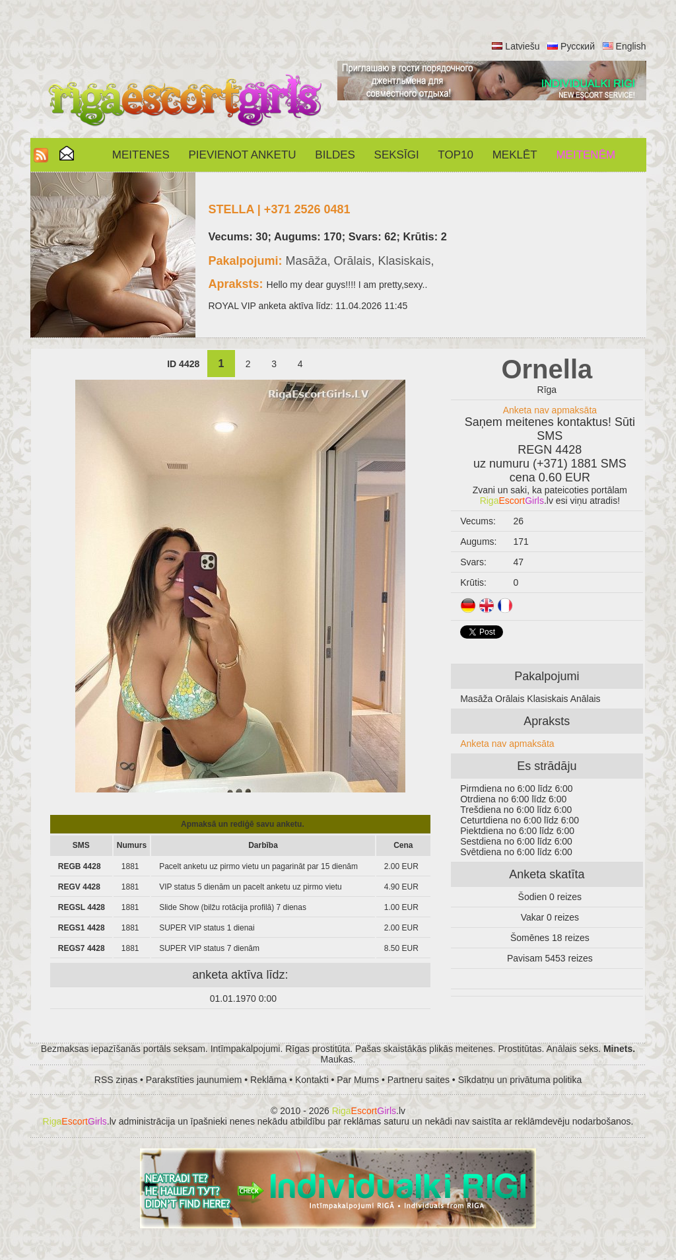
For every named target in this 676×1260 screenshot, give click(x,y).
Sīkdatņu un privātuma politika (520, 1079)
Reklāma (268, 1079)
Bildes (335, 155)
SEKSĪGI (396, 155)
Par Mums (358, 1079)
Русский (577, 46)
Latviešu (522, 46)
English (631, 46)
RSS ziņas (115, 1079)
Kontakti (312, 1079)
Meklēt (514, 155)
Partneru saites (419, 1079)
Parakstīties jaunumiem (194, 1079)
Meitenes (141, 155)
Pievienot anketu (242, 155)
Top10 (455, 155)
